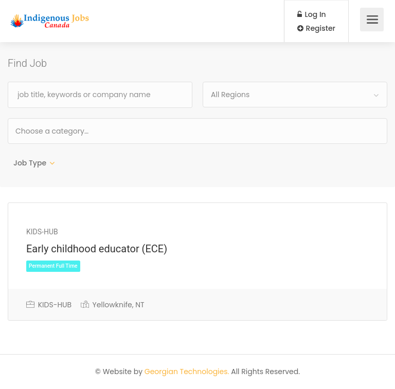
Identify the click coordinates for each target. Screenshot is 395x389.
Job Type (29, 163)
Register (316, 28)
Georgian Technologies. (187, 371)
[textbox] (85, 130)
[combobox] (295, 94)
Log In (311, 14)
